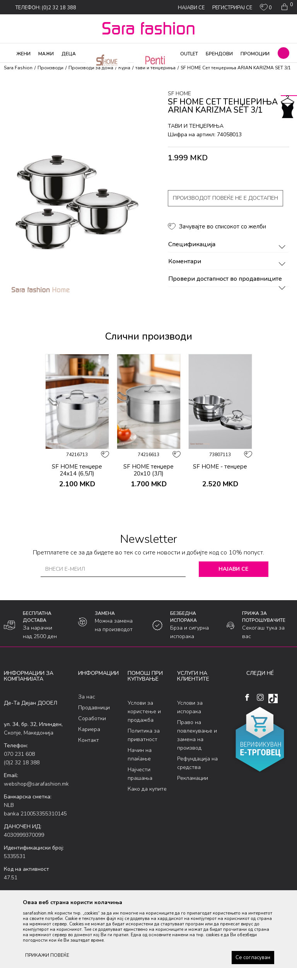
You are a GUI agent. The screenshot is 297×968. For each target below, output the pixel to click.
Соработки (92, 718)
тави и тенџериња (155, 68)
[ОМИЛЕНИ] (266, 8)
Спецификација (228, 244)
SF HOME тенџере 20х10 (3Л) (148, 470)
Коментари (228, 261)
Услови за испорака (190, 707)
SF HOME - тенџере (220, 466)
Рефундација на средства (197, 763)
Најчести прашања (140, 774)
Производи (50, 68)
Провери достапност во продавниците (228, 279)
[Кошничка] (286, 7)
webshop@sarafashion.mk (36, 784)
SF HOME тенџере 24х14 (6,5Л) (77, 470)
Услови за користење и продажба (144, 711)
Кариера (89, 729)
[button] (283, 53)
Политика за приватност (144, 735)
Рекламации (192, 778)
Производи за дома (90, 68)
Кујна (124, 68)
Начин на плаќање (140, 754)
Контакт (88, 740)
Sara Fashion (18, 68)
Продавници (94, 707)
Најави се (233, 569)
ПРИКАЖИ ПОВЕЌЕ (47, 955)
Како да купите (147, 789)
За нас (86, 696)
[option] (77, 432)
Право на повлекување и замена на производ (197, 735)
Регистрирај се (232, 7)
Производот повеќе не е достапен (225, 198)
